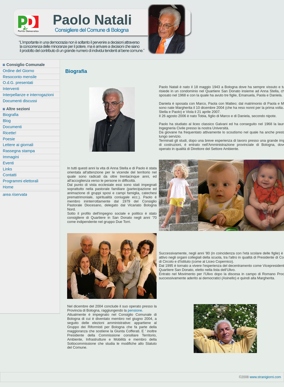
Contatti (10, 175)
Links (7, 169)
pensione (135, 310)
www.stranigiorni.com (265, 377)
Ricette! (9, 133)
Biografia (11, 114)
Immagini (11, 157)
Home (8, 187)
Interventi (11, 88)
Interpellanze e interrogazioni (28, 95)
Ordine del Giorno (18, 71)
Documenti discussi (20, 101)
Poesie (9, 139)
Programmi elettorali (20, 181)
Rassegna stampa (19, 151)
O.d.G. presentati (18, 82)
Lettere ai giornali (18, 145)
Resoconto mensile (19, 77)
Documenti (12, 127)
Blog (7, 121)
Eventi (8, 163)
